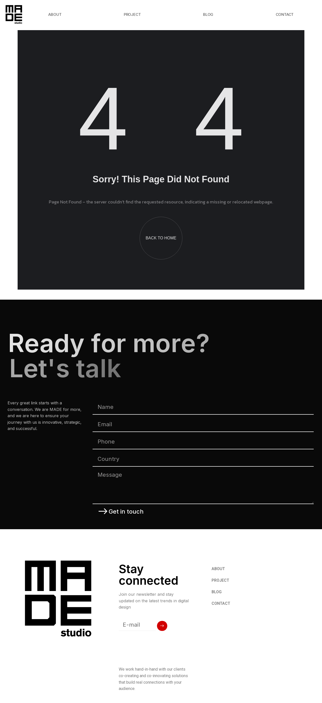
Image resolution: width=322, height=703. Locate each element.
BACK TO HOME (161, 238)
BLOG (208, 14)
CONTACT (285, 14)
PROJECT (132, 14)
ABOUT (54, 14)
